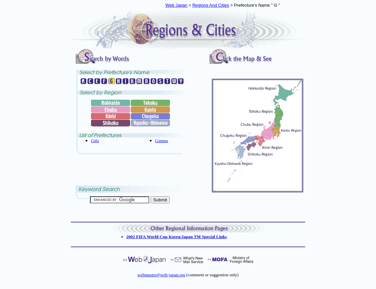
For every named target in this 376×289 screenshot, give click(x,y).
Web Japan (177, 5)
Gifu (95, 140)
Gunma (161, 140)
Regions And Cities (210, 5)
